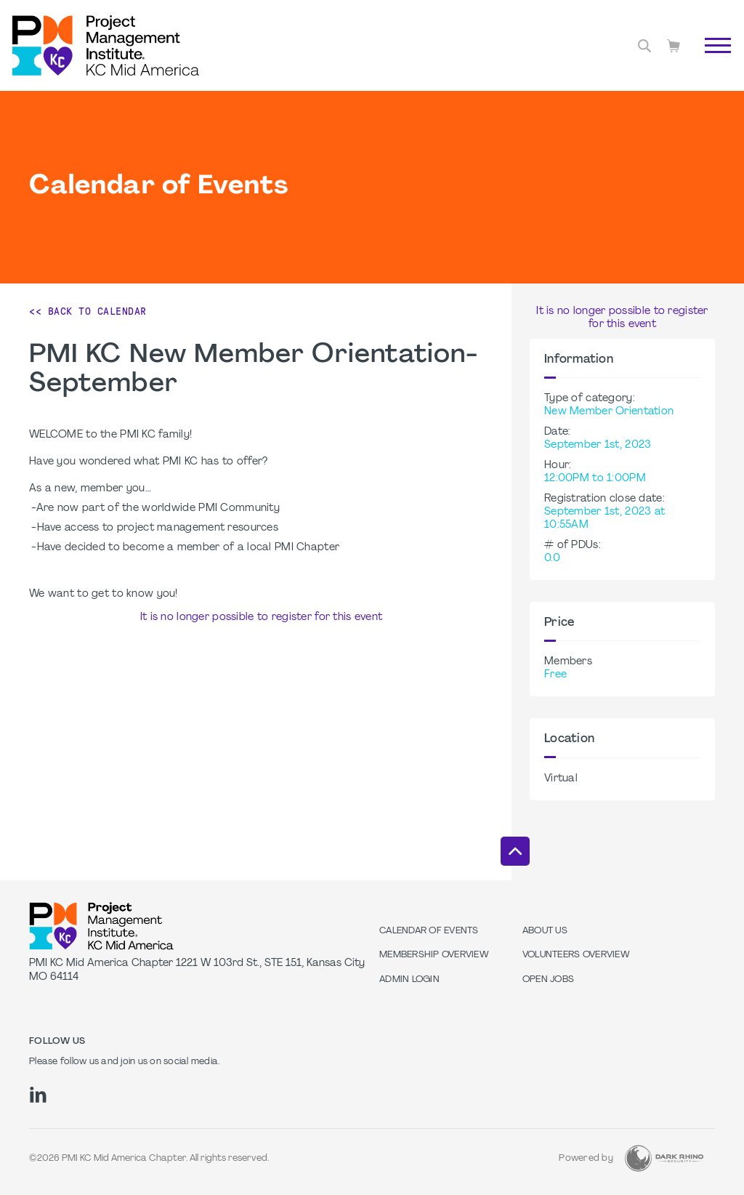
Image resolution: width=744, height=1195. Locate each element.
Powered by (586, 1158)
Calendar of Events (429, 931)
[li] (38, 1095)
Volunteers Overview (576, 955)
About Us (544, 931)
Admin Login (409, 979)
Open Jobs (548, 979)
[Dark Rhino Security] (664, 1158)
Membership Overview (434, 955)
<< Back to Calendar (88, 311)
